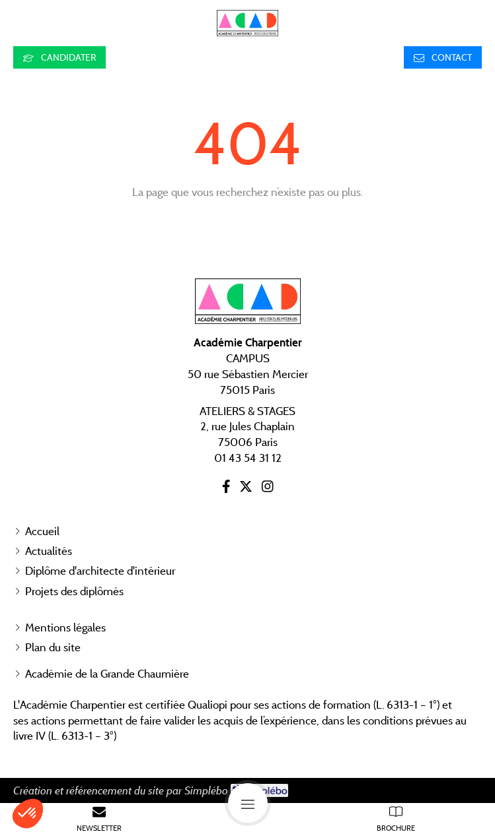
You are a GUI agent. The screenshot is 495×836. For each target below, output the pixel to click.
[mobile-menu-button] (248, 803)
